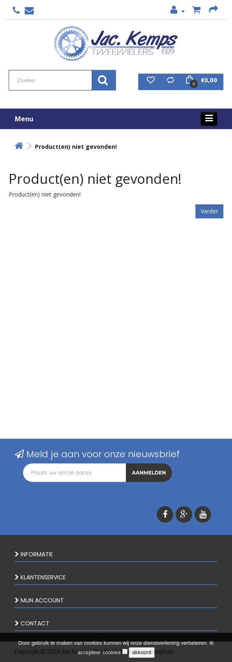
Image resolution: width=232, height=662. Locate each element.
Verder (209, 211)
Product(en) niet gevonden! (76, 146)
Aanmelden (149, 473)
